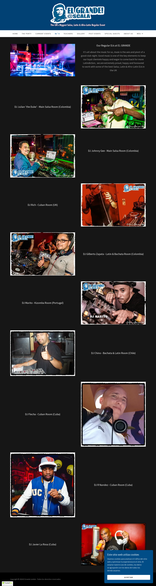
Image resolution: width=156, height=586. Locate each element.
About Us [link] (128, 34)
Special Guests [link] (112, 34)
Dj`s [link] (57, 34)
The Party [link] (27, 34)
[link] (78, 15)
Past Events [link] (95, 34)
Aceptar (128, 577)
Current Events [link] (43, 34)
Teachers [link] (68, 34)
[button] (140, 33)
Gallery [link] (81, 34)
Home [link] (15, 34)
